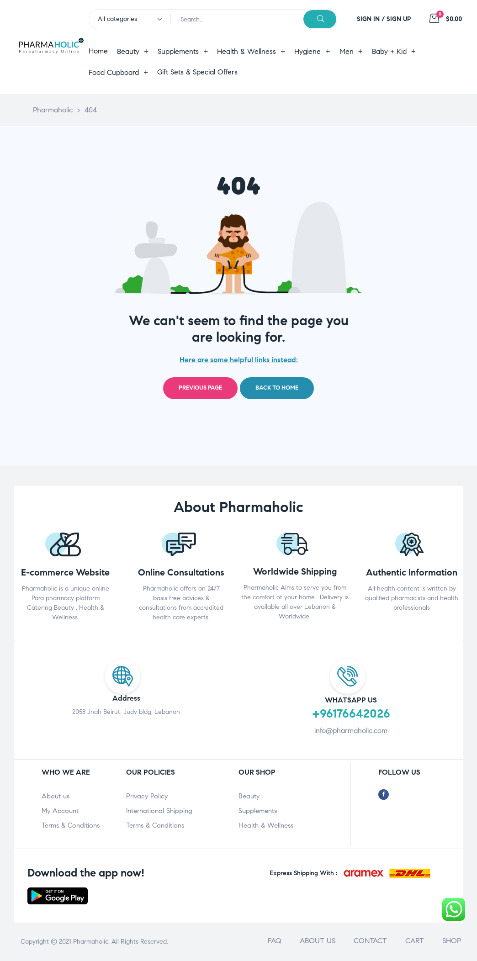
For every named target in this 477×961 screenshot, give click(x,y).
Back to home (276, 387)
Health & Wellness (265, 825)
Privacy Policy (147, 796)
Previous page (200, 387)
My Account (60, 811)
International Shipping (159, 811)
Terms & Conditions (71, 825)
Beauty (249, 796)
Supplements (257, 811)
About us (55, 796)
